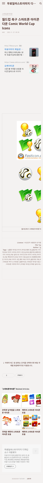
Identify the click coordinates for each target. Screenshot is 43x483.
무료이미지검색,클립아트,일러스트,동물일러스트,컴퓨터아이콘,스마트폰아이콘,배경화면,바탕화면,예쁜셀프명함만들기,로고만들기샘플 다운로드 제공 (16, 458)
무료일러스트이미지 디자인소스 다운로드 (21, 3)
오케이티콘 (9, 65)
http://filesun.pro (11, 46)
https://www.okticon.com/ (14, 62)
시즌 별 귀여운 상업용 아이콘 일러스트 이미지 (14, 70)
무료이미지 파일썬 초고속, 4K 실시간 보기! (14, 49)
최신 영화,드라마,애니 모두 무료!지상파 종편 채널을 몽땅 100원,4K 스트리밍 (14, 53)
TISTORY (22, 479)
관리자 (29, 479)
